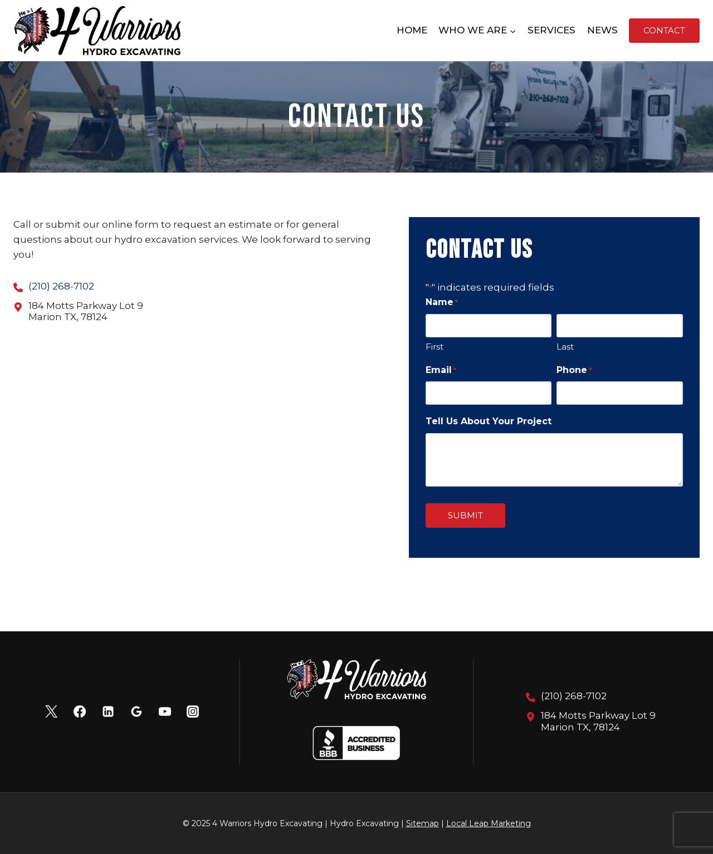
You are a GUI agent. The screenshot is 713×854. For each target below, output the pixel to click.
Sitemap (422, 823)
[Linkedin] (108, 711)
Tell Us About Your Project (488, 421)
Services (551, 30)
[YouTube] (164, 711)
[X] (51, 711)
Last (565, 346)
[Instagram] (192, 711)
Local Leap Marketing (488, 823)
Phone (574, 370)
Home (412, 30)
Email (441, 370)
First (434, 346)
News (602, 30)
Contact (664, 30)
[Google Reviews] (136, 711)
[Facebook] (79, 711)
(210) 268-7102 (61, 286)
